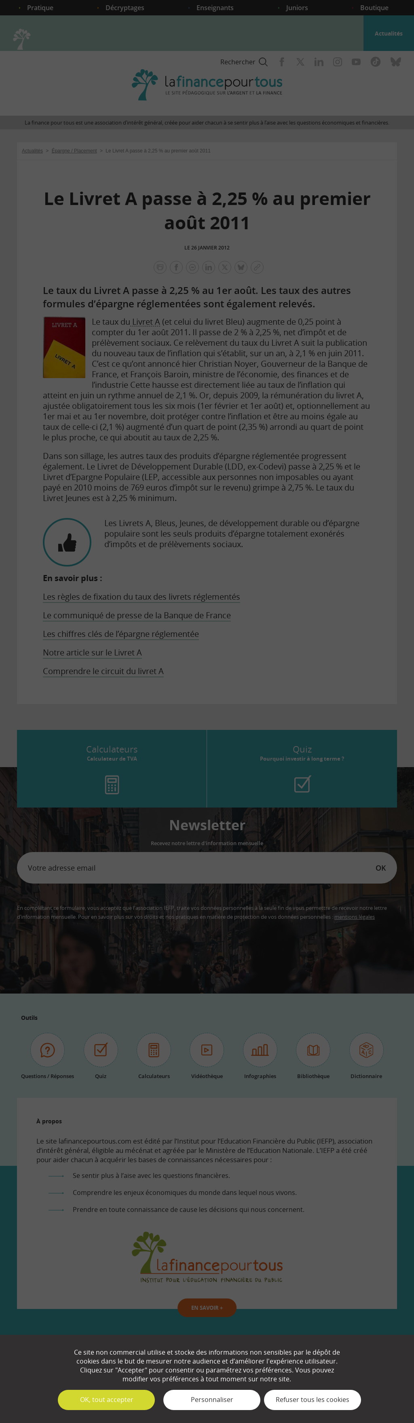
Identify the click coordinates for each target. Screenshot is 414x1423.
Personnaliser (212, 1399)
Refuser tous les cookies (312, 1399)
